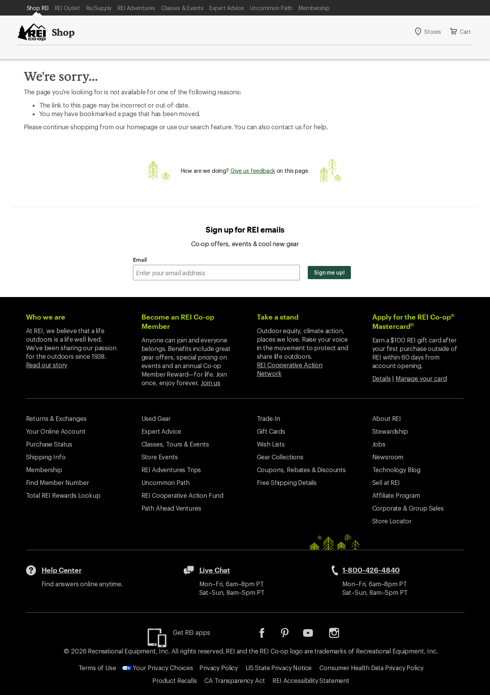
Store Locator (392, 521)
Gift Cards (271, 431)
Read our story (47, 364)
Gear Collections (280, 456)
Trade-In (269, 418)
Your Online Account (55, 431)
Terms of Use (97, 667)
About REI (386, 418)
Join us (210, 382)
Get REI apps (191, 632)
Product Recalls (174, 680)
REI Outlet (67, 8)
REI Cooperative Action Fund (182, 495)
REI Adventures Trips (171, 469)
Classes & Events (182, 8)
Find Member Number (57, 482)
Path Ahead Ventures (171, 508)
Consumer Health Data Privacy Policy (371, 667)
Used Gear (156, 418)
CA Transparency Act (234, 680)
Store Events (159, 456)
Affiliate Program (396, 495)
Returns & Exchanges (56, 418)
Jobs (378, 444)
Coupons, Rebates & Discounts (301, 469)
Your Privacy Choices (157, 667)
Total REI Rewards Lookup (63, 495)
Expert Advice (226, 8)
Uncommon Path (271, 8)
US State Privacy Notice (279, 667)
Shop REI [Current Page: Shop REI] (38, 8)
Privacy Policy (218, 667)
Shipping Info (46, 456)
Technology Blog (396, 469)
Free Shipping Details (287, 482)
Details (381, 378)
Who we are (45, 317)
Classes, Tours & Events (175, 444)
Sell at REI (386, 482)
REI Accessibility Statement (310, 680)
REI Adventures (136, 8)
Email (140, 259)
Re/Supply (99, 8)
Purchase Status (49, 444)
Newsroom (388, 456)
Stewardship (390, 431)
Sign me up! (329, 272)
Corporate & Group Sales (408, 508)
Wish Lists (271, 444)
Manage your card (421, 378)
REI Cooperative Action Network (290, 369)
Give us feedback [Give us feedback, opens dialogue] (252, 170)
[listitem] (268, 635)
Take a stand (277, 317)
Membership (313, 8)
